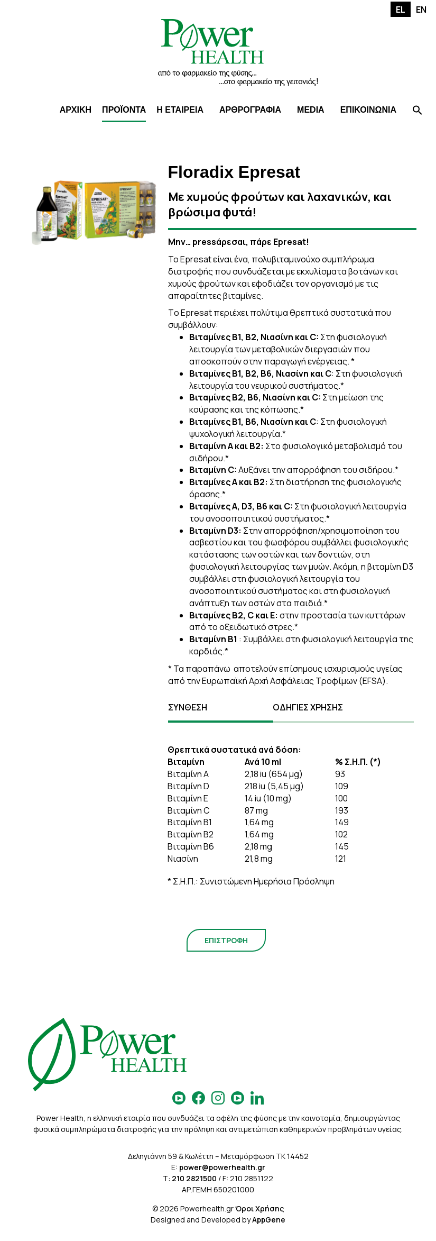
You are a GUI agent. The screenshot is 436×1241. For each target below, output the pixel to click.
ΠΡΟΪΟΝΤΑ (124, 109)
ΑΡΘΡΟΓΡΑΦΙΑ (250, 109)
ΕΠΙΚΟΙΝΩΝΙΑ (368, 109)
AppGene (268, 1220)
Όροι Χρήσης (259, 1208)
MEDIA (310, 109)
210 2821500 (194, 1178)
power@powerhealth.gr (222, 1167)
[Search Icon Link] (417, 111)
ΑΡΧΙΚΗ (75, 109)
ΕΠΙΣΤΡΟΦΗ (226, 940)
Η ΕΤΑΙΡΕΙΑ (179, 109)
